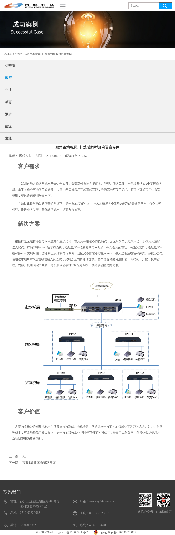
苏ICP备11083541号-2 (73, 532)
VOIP (89, 203)
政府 (19, 54)
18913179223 (28, 525)
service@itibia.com (101, 501)
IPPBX (43, 247)
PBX (24, 253)
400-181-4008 (98, 525)
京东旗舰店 (164, 512)
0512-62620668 (30, 512)
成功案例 (8, 54)
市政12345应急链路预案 (39, 462)
